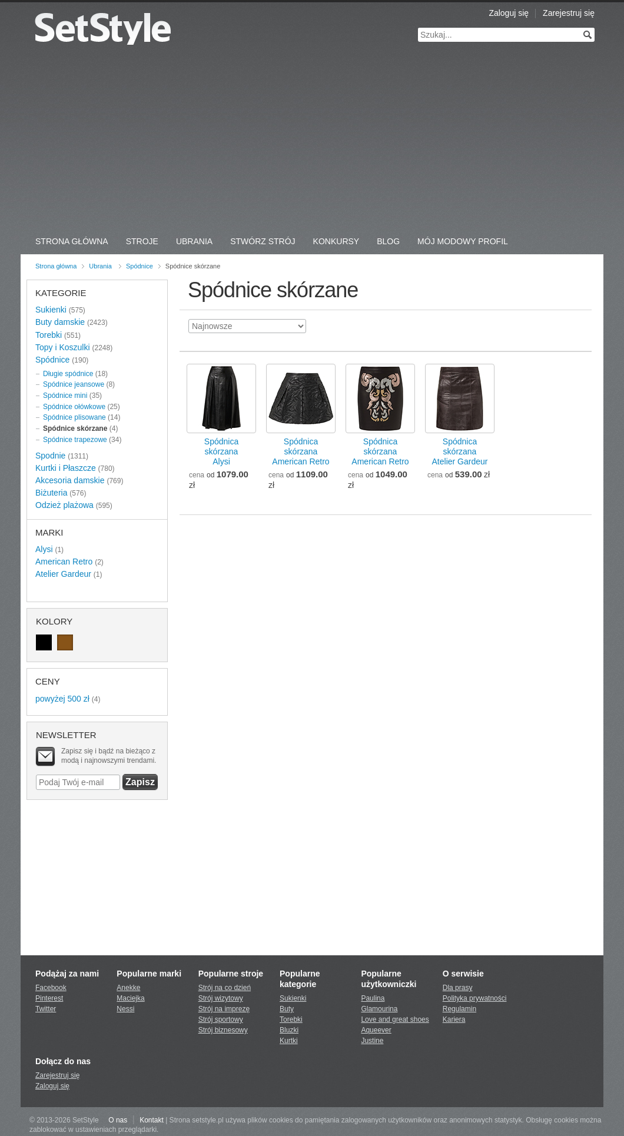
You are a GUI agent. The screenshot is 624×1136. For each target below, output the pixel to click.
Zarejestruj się (569, 13)
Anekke (128, 988)
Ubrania (194, 241)
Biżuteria (51, 492)
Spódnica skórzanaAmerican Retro (300, 451)
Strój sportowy (220, 1019)
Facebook (51, 988)
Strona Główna (71, 241)
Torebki (48, 335)
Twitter (45, 1009)
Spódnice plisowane (74, 417)
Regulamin (459, 1009)
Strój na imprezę (224, 1009)
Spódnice (139, 266)
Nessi (125, 1009)
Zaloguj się (509, 13)
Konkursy (336, 241)
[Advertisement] (312, 141)
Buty (287, 1009)
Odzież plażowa (64, 505)
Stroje (142, 241)
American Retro (63, 561)
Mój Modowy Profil (462, 241)
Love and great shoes (395, 1019)
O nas (117, 1120)
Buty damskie (60, 322)
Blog (388, 241)
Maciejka (130, 998)
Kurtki (289, 1041)
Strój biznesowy (223, 1030)
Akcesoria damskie (70, 480)
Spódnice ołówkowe (74, 407)
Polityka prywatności (475, 998)
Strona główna (56, 266)
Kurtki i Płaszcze (65, 468)
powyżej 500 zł (62, 698)
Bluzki (289, 1030)
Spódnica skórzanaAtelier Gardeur (460, 451)
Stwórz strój (262, 241)
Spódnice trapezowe (75, 440)
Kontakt (152, 1120)
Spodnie (50, 455)
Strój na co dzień (224, 988)
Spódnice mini (65, 395)
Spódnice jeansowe (73, 384)
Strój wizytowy (220, 998)
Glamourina (379, 1009)
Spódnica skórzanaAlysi (221, 451)
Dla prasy (458, 988)
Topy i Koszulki (62, 347)
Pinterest (49, 998)
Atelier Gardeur (63, 574)
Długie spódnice (68, 374)
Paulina (372, 998)
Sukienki (51, 309)
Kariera (454, 1019)
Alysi (44, 549)
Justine (372, 1041)
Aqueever (376, 1030)
